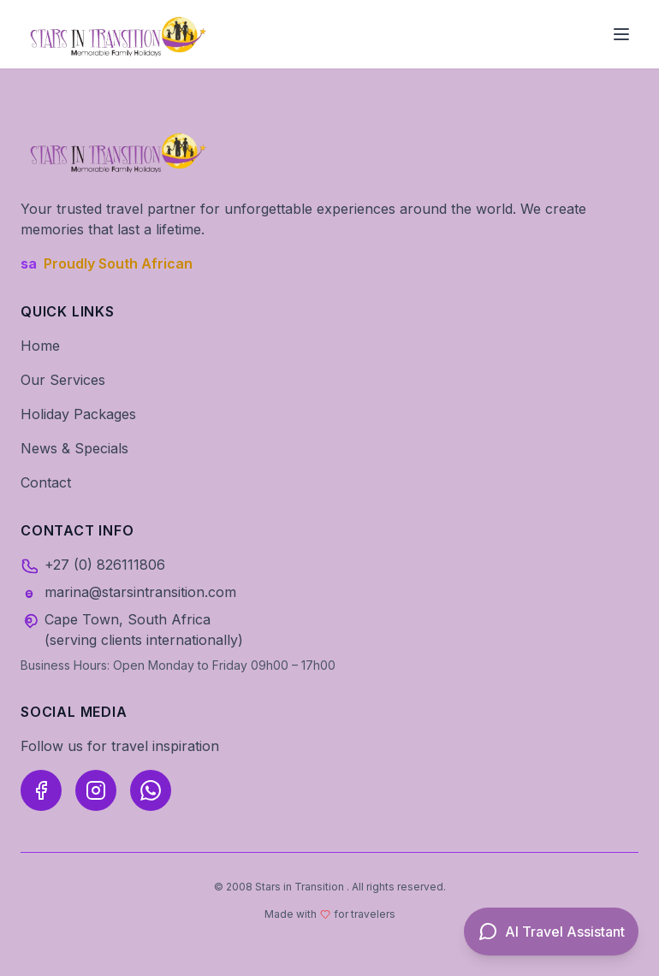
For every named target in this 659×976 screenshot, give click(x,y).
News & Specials (74, 448)
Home (40, 345)
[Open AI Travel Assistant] (551, 931)
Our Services (63, 379)
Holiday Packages (78, 414)
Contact (46, 482)
